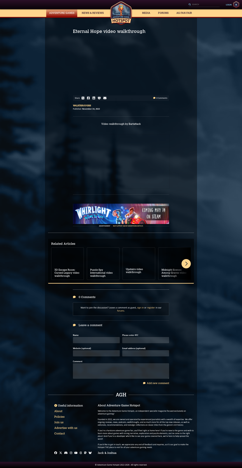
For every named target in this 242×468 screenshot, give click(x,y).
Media (146, 12)
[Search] (204, 4)
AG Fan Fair (184, 12)
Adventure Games (61, 12)
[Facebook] (55, 453)
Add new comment (156, 383)
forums (120, 310)
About (58, 411)
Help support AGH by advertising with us (128, 226)
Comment (77, 361)
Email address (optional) (134, 348)
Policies (59, 416)
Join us (58, 422)
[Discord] (66, 453)
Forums (163, 12)
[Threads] (81, 453)
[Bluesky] (90, 453)
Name (76, 335)
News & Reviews (93, 12)
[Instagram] (71, 453)
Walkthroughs (82, 105)
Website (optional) (82, 348)
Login (229, 4)
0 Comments (160, 98)
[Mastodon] (85, 453)
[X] (60, 453)
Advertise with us (65, 428)
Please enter (130, 335)
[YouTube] (75, 453)
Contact (59, 433)
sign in (140, 307)
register (151, 307)
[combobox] (204, 4)
